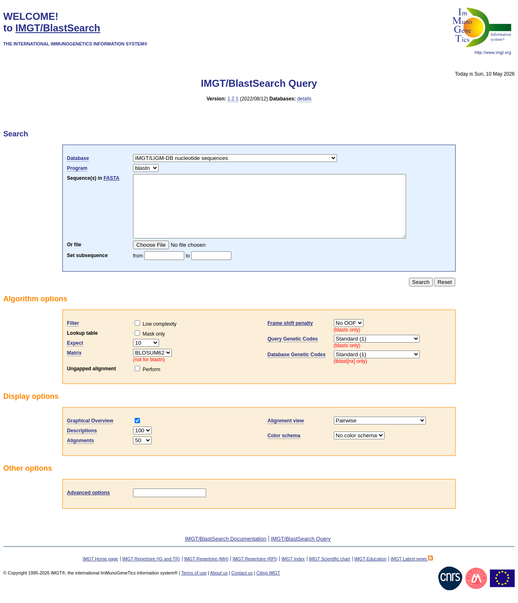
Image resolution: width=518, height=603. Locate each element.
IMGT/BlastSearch (57, 27)
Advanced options (88, 505)
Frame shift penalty (290, 335)
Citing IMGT (268, 585)
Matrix (74, 365)
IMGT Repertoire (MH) (206, 571)
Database (78, 158)
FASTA (111, 178)
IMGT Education (370, 571)
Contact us (242, 585)
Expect (75, 355)
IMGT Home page (100, 571)
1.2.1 (233, 99)
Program (77, 168)
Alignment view (286, 433)
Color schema (284, 448)
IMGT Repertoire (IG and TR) (151, 571)
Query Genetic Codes (293, 351)
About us (219, 585)
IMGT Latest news (411, 571)
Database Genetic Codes (297, 367)
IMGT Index (292, 571)
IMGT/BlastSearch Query (300, 551)
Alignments (80, 453)
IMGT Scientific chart (329, 571)
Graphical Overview (90, 433)
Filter (73, 335)
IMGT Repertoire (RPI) (255, 571)
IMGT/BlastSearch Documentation (225, 551)
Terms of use (194, 585)
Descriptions (82, 443)
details (304, 99)
